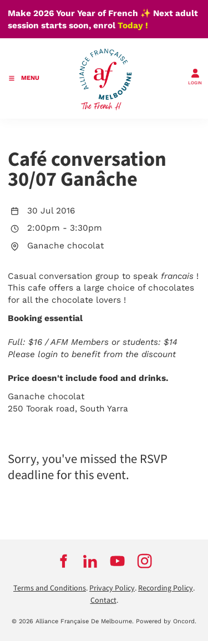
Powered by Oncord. (166, 621)
